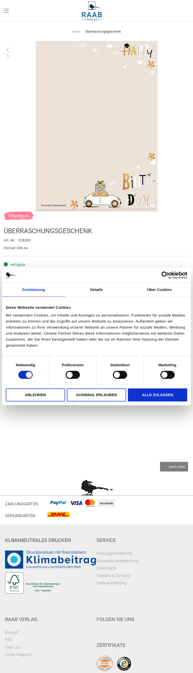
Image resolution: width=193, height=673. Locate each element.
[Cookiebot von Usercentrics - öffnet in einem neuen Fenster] (165, 275)
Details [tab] (96, 289)
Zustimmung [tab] (33, 289)
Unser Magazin (18, 654)
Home (76, 31)
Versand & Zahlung (113, 575)
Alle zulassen (157, 395)
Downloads (106, 568)
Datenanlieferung (111, 583)
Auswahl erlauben (96, 395)
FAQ (8, 639)
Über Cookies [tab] (159, 289)
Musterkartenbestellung (117, 561)
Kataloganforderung (114, 553)
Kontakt (12, 632)
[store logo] (92, 11)
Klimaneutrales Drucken (38, 540)
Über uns (13, 647)
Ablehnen (35, 395)
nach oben (177, 467)
